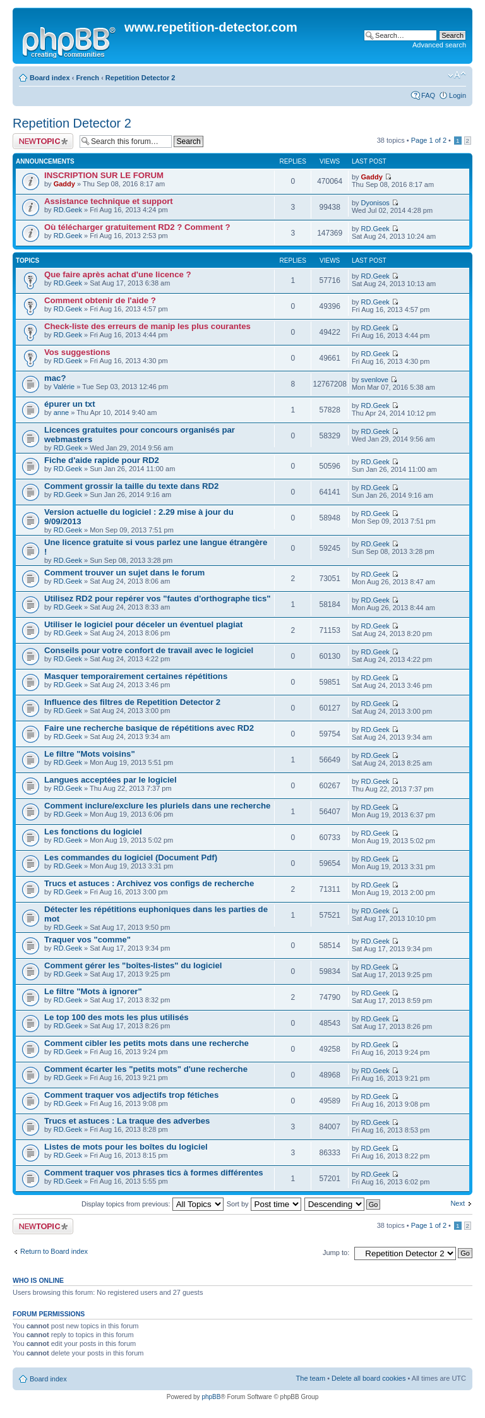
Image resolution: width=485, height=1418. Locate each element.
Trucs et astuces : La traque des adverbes (127, 1121)
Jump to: (336, 1252)
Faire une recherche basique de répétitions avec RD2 (149, 728)
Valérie (64, 386)
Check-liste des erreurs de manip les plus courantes (147, 326)
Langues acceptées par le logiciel (110, 779)
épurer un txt (69, 404)
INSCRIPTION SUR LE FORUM (104, 175)
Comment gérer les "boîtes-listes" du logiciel (133, 965)
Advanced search (439, 45)
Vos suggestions (77, 352)
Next (457, 1203)
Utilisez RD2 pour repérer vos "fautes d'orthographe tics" (157, 598)
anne (61, 412)
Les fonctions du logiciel (93, 831)
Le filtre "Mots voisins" (89, 754)
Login (457, 95)
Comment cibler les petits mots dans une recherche (146, 1043)
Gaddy (64, 184)
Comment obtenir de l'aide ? (100, 300)
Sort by (264, 1204)
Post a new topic (43, 141)
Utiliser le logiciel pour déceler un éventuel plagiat (143, 624)
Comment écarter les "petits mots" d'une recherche (146, 1069)
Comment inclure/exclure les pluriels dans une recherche (157, 805)
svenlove (374, 379)
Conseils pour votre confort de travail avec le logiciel (148, 650)
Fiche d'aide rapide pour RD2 (101, 460)
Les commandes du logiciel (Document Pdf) (130, 857)
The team (310, 1378)
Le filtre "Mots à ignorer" (93, 991)
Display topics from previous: (152, 1204)
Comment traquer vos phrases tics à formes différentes (153, 1172)
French (87, 77)
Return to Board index (54, 1251)
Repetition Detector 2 (140, 77)
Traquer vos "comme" (87, 939)
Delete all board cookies (368, 1378)
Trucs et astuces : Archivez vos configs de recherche (149, 883)
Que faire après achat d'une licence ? (117, 274)
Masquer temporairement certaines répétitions (135, 676)
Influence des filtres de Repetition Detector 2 (132, 702)
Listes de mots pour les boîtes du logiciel (126, 1146)
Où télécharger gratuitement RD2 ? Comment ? (137, 227)
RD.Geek (68, 209)
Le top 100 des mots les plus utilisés (116, 1017)
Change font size (457, 75)
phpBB (210, 1396)
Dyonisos (375, 203)
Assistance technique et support (108, 201)
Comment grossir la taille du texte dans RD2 (131, 486)
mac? (55, 378)
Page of (428, 140)
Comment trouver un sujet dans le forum (124, 572)
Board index (50, 77)
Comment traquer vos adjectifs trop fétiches (131, 1095)
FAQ (428, 95)
